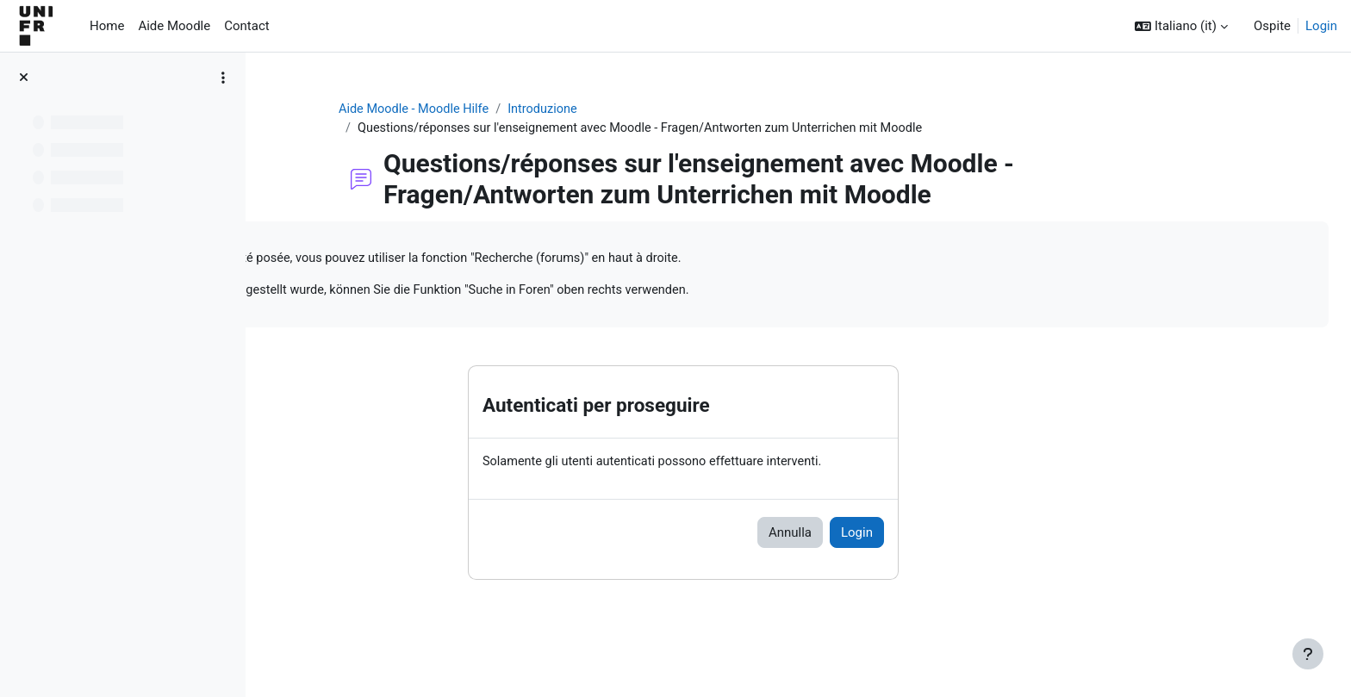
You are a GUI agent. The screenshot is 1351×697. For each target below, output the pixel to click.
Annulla (890, 536)
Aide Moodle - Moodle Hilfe (517, 109)
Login (1321, 26)
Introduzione (650, 109)
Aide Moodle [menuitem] (174, 26)
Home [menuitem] (107, 26)
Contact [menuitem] (246, 26)
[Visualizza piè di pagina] (1307, 653)
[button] (1181, 26)
